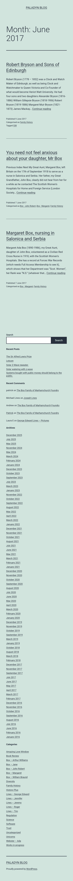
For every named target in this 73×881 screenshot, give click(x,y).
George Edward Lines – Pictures (33, 420)
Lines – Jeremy (14, 802)
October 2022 (13, 499)
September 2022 (14, 503)
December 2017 (14, 664)
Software (10, 824)
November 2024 (14, 448)
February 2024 (13, 460)
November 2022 (14, 494)
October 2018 (13, 647)
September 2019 (14, 635)
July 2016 (11, 724)
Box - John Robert (28, 206)
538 (15, 125)
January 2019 (13, 643)
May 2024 (11, 452)
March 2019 (12, 639)
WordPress (31, 869)
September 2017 (14, 673)
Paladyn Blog (36, 7)
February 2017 (13, 698)
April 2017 (11, 690)
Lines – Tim (12, 811)
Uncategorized (13, 832)
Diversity (10, 781)
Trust (8, 828)
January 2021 (13, 567)
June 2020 (11, 596)
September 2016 (14, 715)
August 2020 (12, 588)
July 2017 (11, 677)
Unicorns (10, 836)
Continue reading (41, 108)
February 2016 (13, 732)
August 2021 (12, 541)
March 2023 (12, 486)
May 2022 (11, 511)
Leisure (9, 360)
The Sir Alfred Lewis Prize (19, 356)
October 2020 (13, 579)
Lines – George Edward (17, 794)
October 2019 (13, 630)
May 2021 (11, 554)
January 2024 (13, 465)
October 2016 (13, 711)
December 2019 (14, 622)
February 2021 (13, 562)
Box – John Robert (15, 768)
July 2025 (11, 439)
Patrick (9, 413)
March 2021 (12, 558)
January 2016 (13, 737)
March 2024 (12, 456)
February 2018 (13, 660)
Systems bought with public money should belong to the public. (34, 374)
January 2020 (13, 618)
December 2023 (14, 469)
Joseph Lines (30, 398)
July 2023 (11, 482)
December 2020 (14, 571)
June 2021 (11, 550)
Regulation (11, 815)
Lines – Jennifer (14, 798)
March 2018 (12, 656)
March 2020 (12, 609)
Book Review (12, 756)
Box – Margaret (14, 773)
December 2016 (14, 703)
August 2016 (12, 720)
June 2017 (11, 681)
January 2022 (13, 524)
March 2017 (12, 694)
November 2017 (14, 669)
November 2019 (14, 626)
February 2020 (13, 613)
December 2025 (14, 435)
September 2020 (14, 584)
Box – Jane (11, 764)
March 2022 (12, 520)
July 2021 (11, 545)
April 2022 (11, 516)
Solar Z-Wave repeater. (17, 365)
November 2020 (14, 575)
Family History (26, 122)
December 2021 (14, 528)
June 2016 (11, 728)
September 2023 (14, 477)
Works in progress (15, 845)
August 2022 (12, 507)
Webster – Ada (13, 841)
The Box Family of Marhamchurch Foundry (38, 390)
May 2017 (11, 685)
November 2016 (14, 707)
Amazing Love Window (17, 751)
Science (10, 819)
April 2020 (11, 605)
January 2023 (13, 490)
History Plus (12, 790)
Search (9, 334)
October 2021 (13, 537)
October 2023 (13, 473)
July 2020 (11, 592)
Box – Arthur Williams (17, 760)
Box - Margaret (43, 206)
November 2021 (14, 533)
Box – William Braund (16, 777)
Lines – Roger (13, 807)
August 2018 (12, 652)
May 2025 (11, 443)
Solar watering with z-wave (19, 369)
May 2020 (11, 601)
